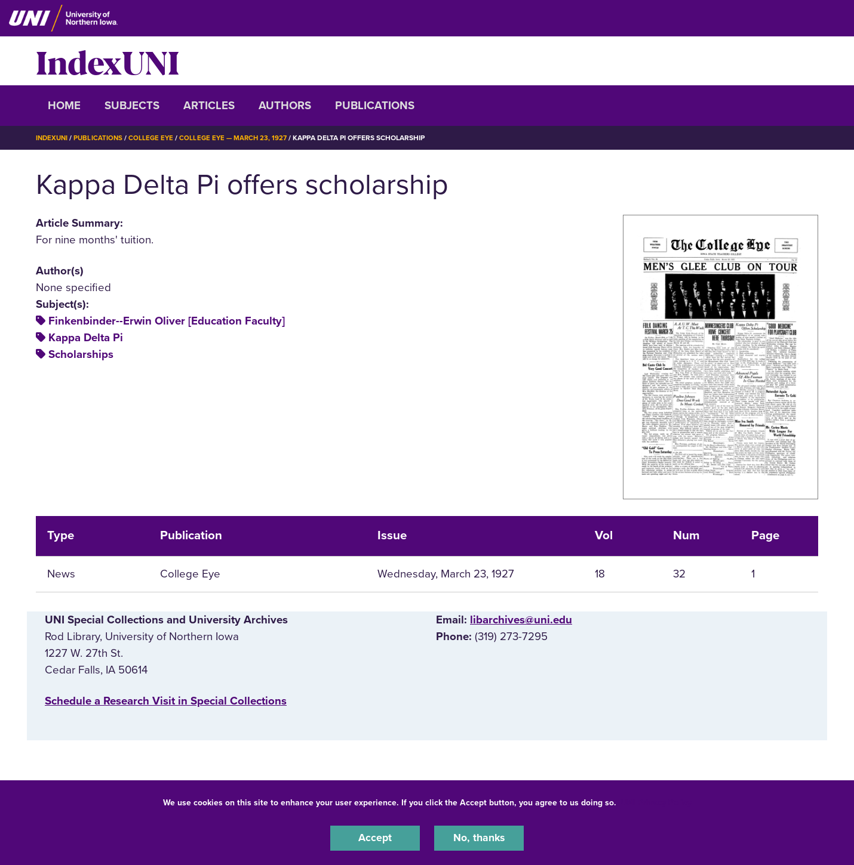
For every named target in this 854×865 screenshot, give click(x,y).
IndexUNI (107, 61)
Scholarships (80, 354)
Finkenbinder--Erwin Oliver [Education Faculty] (166, 321)
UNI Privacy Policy (656, 801)
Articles (209, 105)
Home (64, 105)
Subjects (132, 105)
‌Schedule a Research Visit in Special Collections (166, 701)
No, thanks (478, 837)
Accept (375, 837)
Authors (285, 105)
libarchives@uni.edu (521, 619)
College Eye (155, 138)
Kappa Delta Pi (85, 337)
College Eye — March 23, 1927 (239, 138)
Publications (374, 105)
